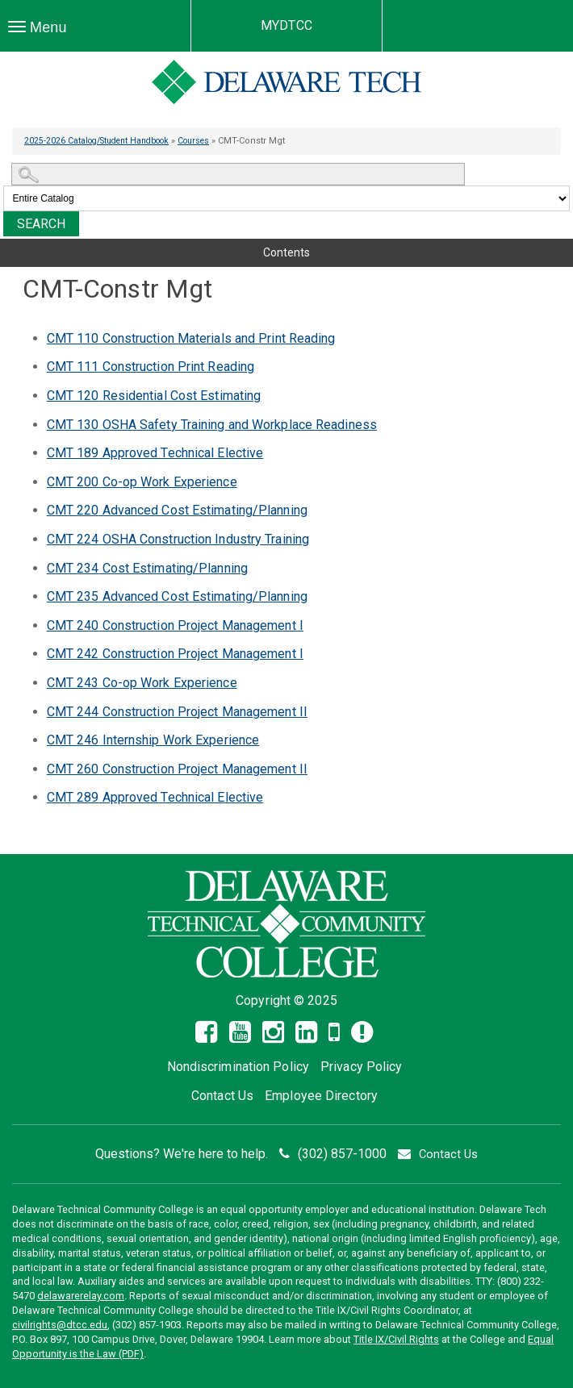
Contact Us (222, 1095)
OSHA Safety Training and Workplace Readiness (212, 424)
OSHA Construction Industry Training (178, 539)
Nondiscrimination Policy (238, 1066)
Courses (210, 140)
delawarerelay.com (80, 1296)
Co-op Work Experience (142, 482)
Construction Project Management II (177, 711)
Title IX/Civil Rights (396, 1339)
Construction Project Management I (175, 625)
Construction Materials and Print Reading (191, 338)
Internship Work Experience (153, 740)
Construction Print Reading (150, 366)
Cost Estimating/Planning (147, 568)
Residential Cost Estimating (154, 395)
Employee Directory (321, 1095)
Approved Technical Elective (155, 453)
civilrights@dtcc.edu (59, 1325)
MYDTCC (286, 25)
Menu (41, 31)
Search (41, 223)
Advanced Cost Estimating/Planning (177, 510)
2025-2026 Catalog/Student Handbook (103, 140)
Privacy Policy (361, 1066)
